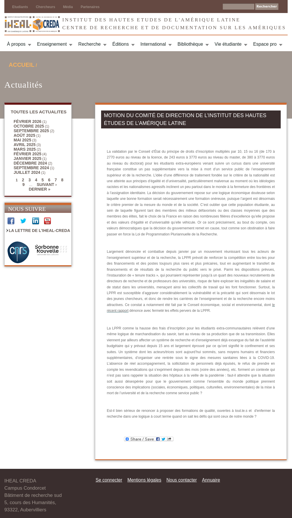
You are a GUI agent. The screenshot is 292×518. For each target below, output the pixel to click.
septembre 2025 (31, 130)
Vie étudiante (228, 44)
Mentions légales (144, 480)
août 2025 (24, 135)
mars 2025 (25, 149)
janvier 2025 (27, 158)
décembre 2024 (30, 163)
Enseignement (52, 44)
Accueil (21, 65)
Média (68, 7)
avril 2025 (25, 144)
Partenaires (90, 7)
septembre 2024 (31, 167)
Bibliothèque (190, 44)
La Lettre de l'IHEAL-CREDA (39, 230)
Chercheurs (45, 7)
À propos (16, 44)
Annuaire (211, 480)
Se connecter (109, 480)
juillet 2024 (27, 172)
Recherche (89, 44)
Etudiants (20, 7)
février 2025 (27, 154)
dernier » (39, 189)
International (153, 44)
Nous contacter (181, 480)
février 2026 (27, 121)
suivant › (47, 184)
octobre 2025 (29, 126)
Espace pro (265, 44)
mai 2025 (22, 140)
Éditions (120, 44)
